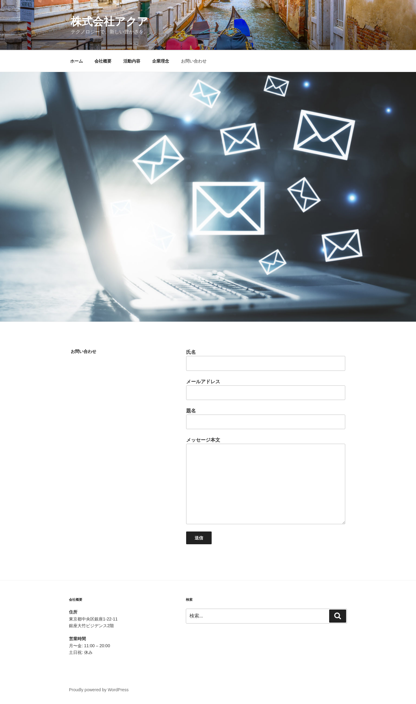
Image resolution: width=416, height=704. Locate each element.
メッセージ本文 (265, 480)
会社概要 (102, 61)
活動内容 (131, 61)
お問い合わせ (193, 61)
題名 (265, 418)
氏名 (265, 360)
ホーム (76, 61)
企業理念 (160, 61)
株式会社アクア (109, 21)
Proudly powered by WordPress (99, 689)
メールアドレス (265, 389)
